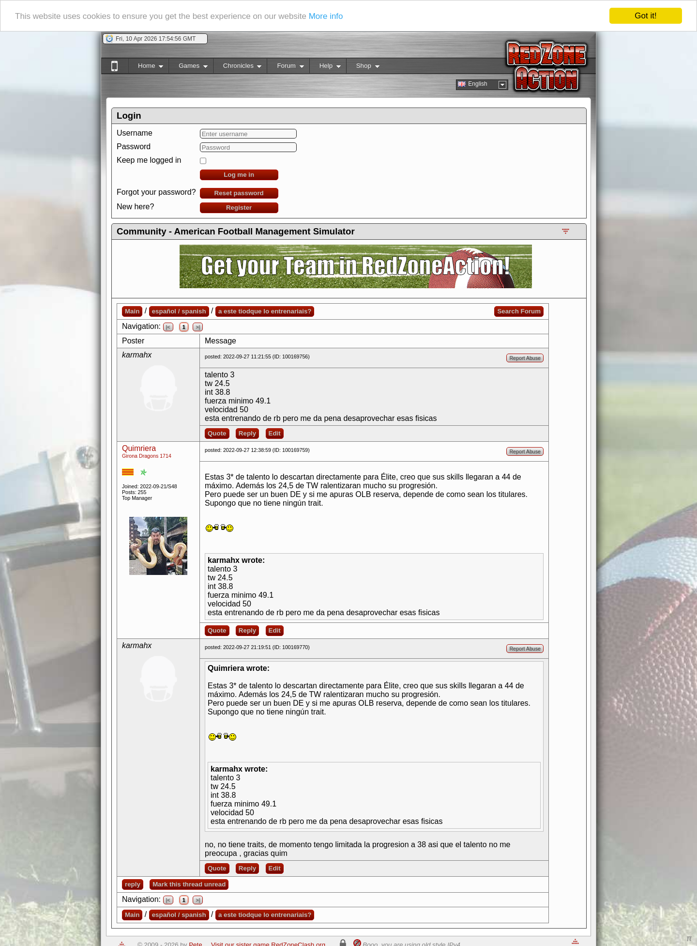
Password (134, 146)
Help (325, 67)
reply (132, 884)
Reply (247, 433)
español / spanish (179, 311)
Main (132, 311)
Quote (217, 433)
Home (145, 67)
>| (198, 327)
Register (239, 207)
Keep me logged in (149, 160)
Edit (275, 433)
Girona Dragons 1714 (146, 456)
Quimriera (139, 448)
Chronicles (237, 67)
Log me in (239, 174)
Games (188, 67)
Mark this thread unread (189, 884)
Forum (285, 67)
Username (134, 133)
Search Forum (519, 311)
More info (326, 16)
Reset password (239, 193)
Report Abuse (525, 358)
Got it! (645, 15)
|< (168, 327)
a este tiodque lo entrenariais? (265, 311)
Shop (362, 67)
